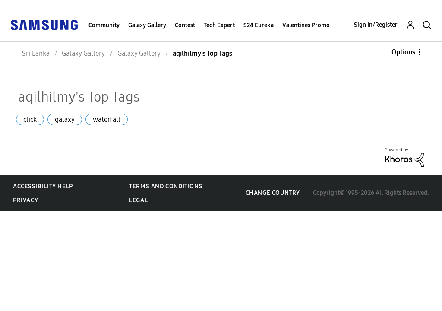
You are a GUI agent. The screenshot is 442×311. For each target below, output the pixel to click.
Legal (138, 200)
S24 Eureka (258, 25)
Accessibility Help (43, 186)
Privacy (25, 200)
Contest (185, 25)
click (30, 119)
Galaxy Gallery (147, 25)
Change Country (273, 193)
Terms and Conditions (165, 186)
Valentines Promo (306, 25)
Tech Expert (219, 25)
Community (104, 25)
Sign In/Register (376, 25)
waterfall (106, 119)
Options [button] (403, 52)
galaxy (65, 119)
